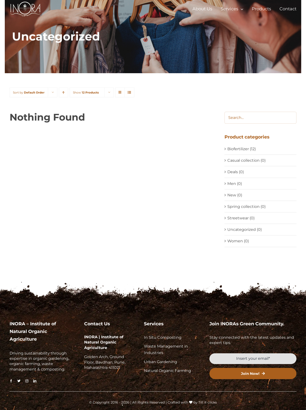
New (231, 195)
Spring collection (243, 206)
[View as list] (129, 92)
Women (235, 241)
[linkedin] (34, 380)
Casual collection (243, 160)
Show (86, 92)
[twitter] (19, 380)
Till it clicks (207, 402)
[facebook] (11, 380)
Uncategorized (241, 229)
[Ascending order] (63, 92)
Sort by (28, 92)
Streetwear (238, 218)
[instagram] (26, 380)
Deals (232, 172)
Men (231, 183)
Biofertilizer (238, 149)
